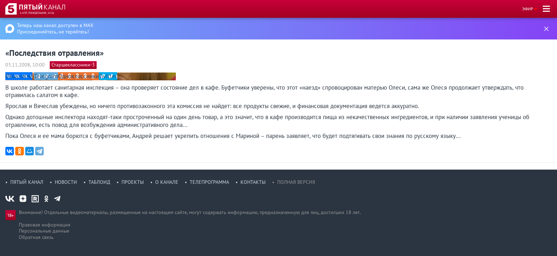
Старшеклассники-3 (73, 65)
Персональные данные (44, 231)
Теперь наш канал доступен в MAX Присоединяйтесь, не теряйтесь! (55, 28)
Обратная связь (36, 237)
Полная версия (296, 182)
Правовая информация (44, 225)
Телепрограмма (209, 182)
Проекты (132, 182)
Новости (66, 182)
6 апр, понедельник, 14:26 (37, 13)
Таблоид (99, 182)
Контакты (253, 182)
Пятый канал (26, 182)
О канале (166, 182)
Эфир (527, 8)
